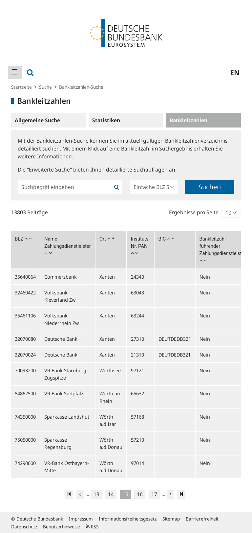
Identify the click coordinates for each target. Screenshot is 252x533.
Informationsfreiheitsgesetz (128, 519)
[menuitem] (15, 72)
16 (140, 494)
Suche (45, 87)
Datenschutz (24, 526)
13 (96, 494)
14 (111, 494)
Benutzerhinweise (61, 526)
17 (154, 494)
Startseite (21, 87)
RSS (92, 526)
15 (125, 494)
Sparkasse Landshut (66, 416)
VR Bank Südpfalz (63, 393)
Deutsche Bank (60, 339)
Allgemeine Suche (37, 120)
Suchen (210, 186)
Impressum (81, 519)
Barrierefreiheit (202, 519)
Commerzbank (60, 276)
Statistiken (106, 120)
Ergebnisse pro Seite (194, 212)
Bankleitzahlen (188, 120)
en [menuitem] (235, 72)
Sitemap (171, 519)
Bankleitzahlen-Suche (81, 87)
